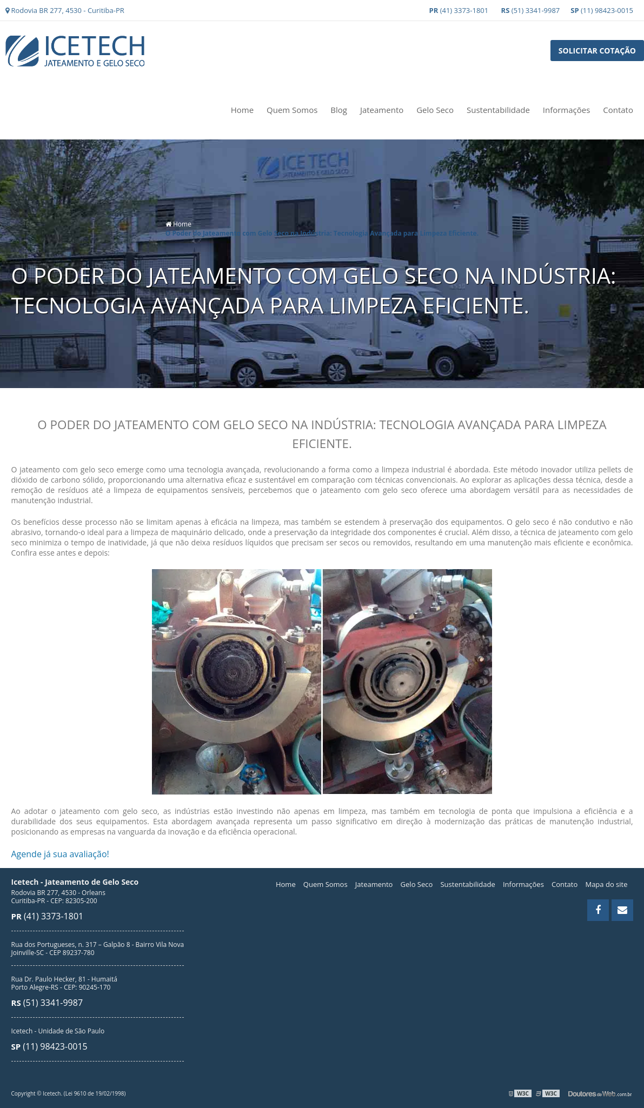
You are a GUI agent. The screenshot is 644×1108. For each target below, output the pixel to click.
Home (242, 109)
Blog (338, 109)
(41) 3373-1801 (459, 10)
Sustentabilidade (498, 109)
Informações (566, 109)
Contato (618, 109)
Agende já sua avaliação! (60, 854)
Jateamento (381, 109)
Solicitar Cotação (597, 50)
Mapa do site (606, 884)
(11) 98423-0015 (601, 10)
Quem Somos (292, 109)
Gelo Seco (435, 109)
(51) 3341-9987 (530, 10)
